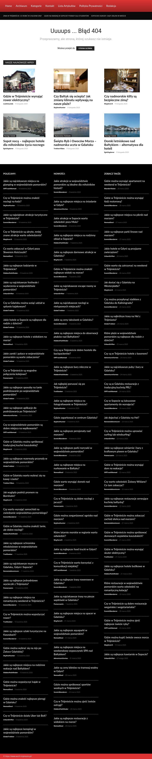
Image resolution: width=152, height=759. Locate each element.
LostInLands (8, 104)
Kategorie (36, 5)
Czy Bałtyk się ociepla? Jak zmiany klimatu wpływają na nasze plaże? (73, 99)
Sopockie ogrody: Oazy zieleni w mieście (108, 16)
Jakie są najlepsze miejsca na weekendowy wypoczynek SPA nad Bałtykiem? (73, 651)
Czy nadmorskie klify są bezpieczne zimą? (120, 98)
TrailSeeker (7, 554)
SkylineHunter (59, 107)
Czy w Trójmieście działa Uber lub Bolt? (24, 715)
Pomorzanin (8, 378)
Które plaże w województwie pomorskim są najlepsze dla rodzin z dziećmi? (124, 337)
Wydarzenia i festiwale (63, 136)
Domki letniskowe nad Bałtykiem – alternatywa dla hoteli (123, 144)
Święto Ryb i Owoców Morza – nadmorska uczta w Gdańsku (75, 142)
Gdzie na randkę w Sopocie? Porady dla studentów (66, 16)
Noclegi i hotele (9, 136)
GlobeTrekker (8, 310)
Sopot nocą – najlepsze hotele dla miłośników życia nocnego (24, 142)
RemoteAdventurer (11, 571)
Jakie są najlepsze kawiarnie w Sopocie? (126, 654)
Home (8, 5)
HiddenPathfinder (10, 273)
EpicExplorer (8, 148)
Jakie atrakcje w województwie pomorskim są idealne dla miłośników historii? (74, 184)
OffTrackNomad (9, 188)
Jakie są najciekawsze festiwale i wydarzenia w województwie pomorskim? (21, 286)
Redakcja (111, 5)
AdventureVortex (10, 415)
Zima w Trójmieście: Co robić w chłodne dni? (22, 16)
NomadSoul (8, 256)
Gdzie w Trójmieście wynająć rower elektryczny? (23, 98)
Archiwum (21, 5)
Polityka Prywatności (90, 5)
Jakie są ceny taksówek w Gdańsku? (73, 319)
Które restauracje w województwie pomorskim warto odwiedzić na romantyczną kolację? (123, 587)
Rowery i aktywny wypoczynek (15, 91)
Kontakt (49, 5)
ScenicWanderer (9, 222)
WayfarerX (108, 104)
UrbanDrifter (8, 293)
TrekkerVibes (59, 148)
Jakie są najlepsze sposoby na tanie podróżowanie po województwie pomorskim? (22, 391)
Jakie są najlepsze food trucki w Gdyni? (75, 549)
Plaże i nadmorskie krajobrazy (65, 91)
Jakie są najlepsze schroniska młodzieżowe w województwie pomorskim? (20, 546)
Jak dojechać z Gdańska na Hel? (121, 417)
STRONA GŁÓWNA (85, 48)
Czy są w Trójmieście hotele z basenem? (126, 353)
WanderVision (109, 188)
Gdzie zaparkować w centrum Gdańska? (76, 417)
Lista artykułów (66, 5)
